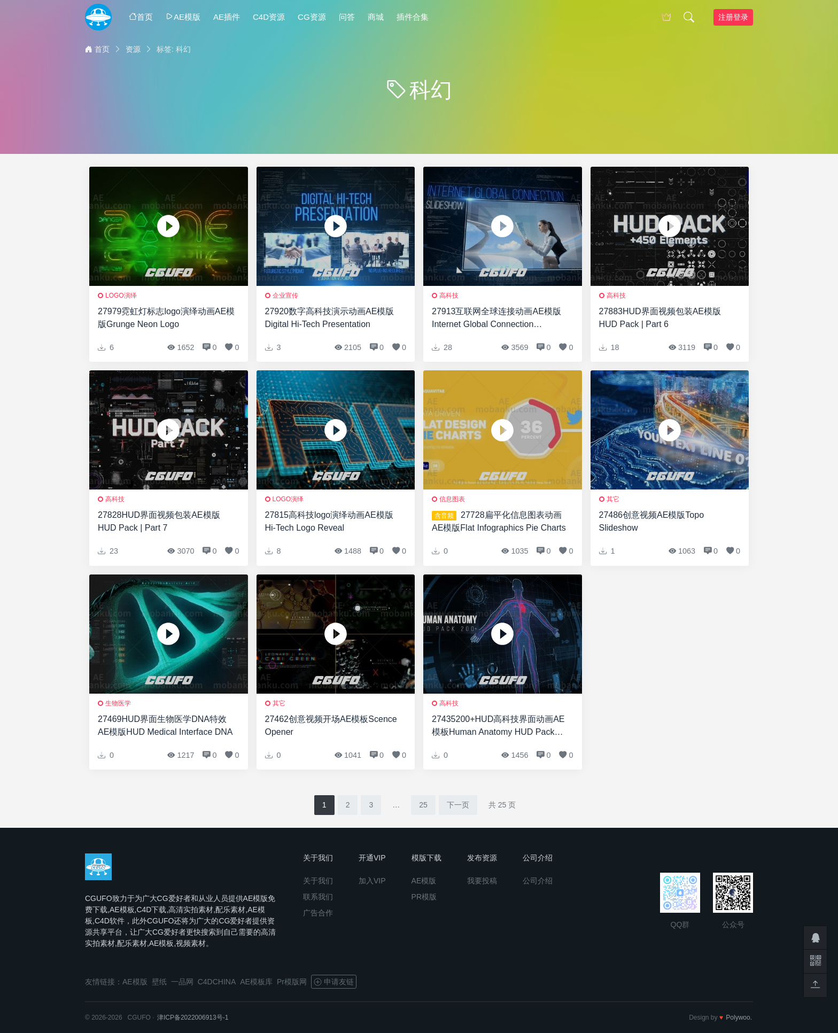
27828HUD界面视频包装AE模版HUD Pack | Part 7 (159, 521)
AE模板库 (256, 981)
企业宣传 (285, 295)
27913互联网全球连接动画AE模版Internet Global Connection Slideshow (496, 319)
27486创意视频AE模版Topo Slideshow (651, 521)
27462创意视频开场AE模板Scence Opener (331, 725)
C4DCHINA (217, 981)
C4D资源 (269, 16)
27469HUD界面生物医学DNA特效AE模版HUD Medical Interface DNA (165, 725)
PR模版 (424, 896)
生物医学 (118, 703)
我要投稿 (482, 880)
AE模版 (183, 16)
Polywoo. (739, 1017)
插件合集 (413, 16)
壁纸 (159, 981)
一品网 (182, 981)
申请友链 (334, 981)
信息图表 (452, 499)
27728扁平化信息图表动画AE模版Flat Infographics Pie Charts (499, 521)
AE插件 (226, 16)
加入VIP (372, 880)
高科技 (449, 295)
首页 (141, 16)
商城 (376, 16)
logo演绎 (121, 295)
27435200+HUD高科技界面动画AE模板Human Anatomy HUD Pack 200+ (498, 726)
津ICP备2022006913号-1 (192, 1017)
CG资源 (312, 16)
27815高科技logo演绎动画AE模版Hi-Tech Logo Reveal (329, 521)
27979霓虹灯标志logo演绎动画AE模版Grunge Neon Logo (166, 318)
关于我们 (318, 880)
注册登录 (733, 17)
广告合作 (318, 912)
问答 (347, 16)
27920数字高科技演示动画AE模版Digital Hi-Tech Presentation (329, 318)
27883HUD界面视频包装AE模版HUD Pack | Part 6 (660, 318)
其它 (613, 499)
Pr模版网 (292, 981)
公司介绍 (538, 880)
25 (423, 805)
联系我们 (318, 896)
